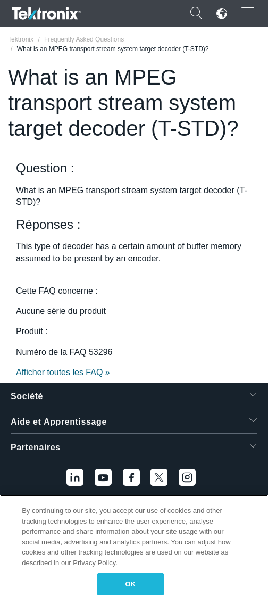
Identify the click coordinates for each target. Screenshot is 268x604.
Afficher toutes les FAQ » (63, 372)
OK (130, 584)
